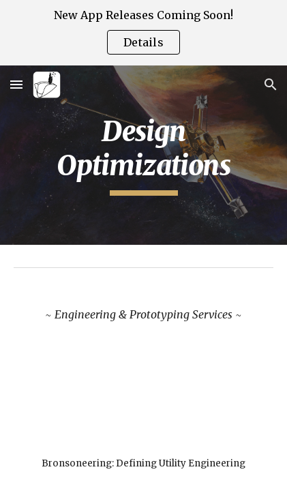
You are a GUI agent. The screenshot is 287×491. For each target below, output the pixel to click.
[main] (143, 155)
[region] (143, 32)
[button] (16, 84)
